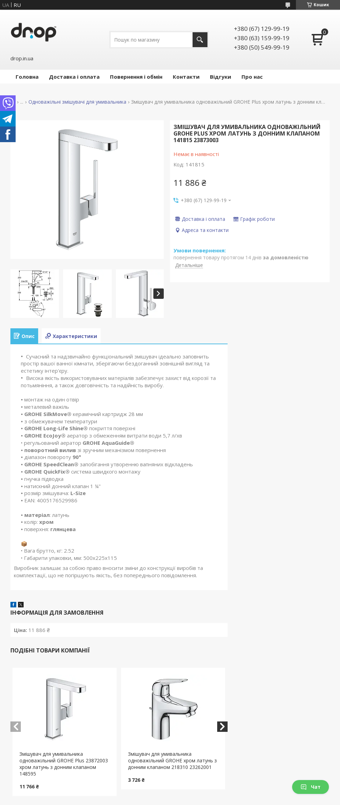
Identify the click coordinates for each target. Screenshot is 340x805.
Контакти (186, 76)
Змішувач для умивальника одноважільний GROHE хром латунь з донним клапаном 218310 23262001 (172, 760)
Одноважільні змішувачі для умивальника (77, 102)
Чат (310, 787)
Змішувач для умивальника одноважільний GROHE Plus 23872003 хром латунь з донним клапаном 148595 (63, 764)
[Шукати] (200, 39)
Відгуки (220, 76)
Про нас (252, 76)
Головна (27, 76)
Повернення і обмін (136, 76)
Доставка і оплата (74, 76)
